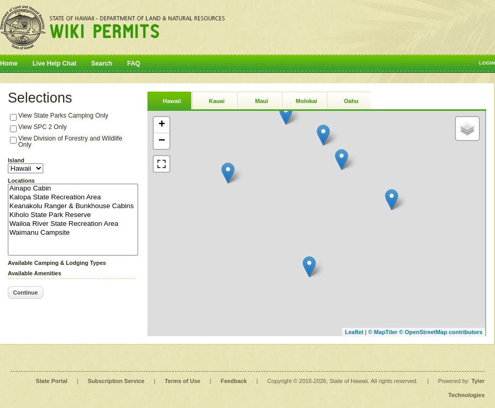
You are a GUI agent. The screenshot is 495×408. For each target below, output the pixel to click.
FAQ (133, 63)
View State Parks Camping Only (63, 115)
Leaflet (354, 332)
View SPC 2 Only (42, 127)
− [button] (161, 141)
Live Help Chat (54, 63)
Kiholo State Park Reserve (73, 215)
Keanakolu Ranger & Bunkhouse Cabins (73, 206)
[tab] (169, 100)
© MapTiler (382, 332)
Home (9, 63)
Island (16, 160)
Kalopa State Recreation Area (73, 197)
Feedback (234, 381)
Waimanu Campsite (73, 232)
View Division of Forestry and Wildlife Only (70, 141)
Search (102, 63)
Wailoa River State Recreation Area (73, 224)
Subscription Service (116, 381)
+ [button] (161, 125)
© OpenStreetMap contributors (440, 332)
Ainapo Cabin (73, 188)
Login (487, 63)
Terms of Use (182, 381)
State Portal (52, 381)
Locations (21, 180)
